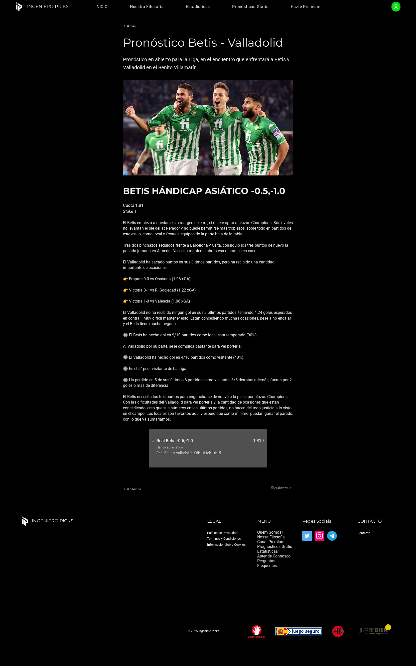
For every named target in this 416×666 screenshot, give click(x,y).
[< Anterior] (139, 489)
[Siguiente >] (279, 488)
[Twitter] (307, 536)
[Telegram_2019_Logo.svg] (332, 536)
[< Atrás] (139, 26)
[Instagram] (319, 536)
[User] (395, 7)
